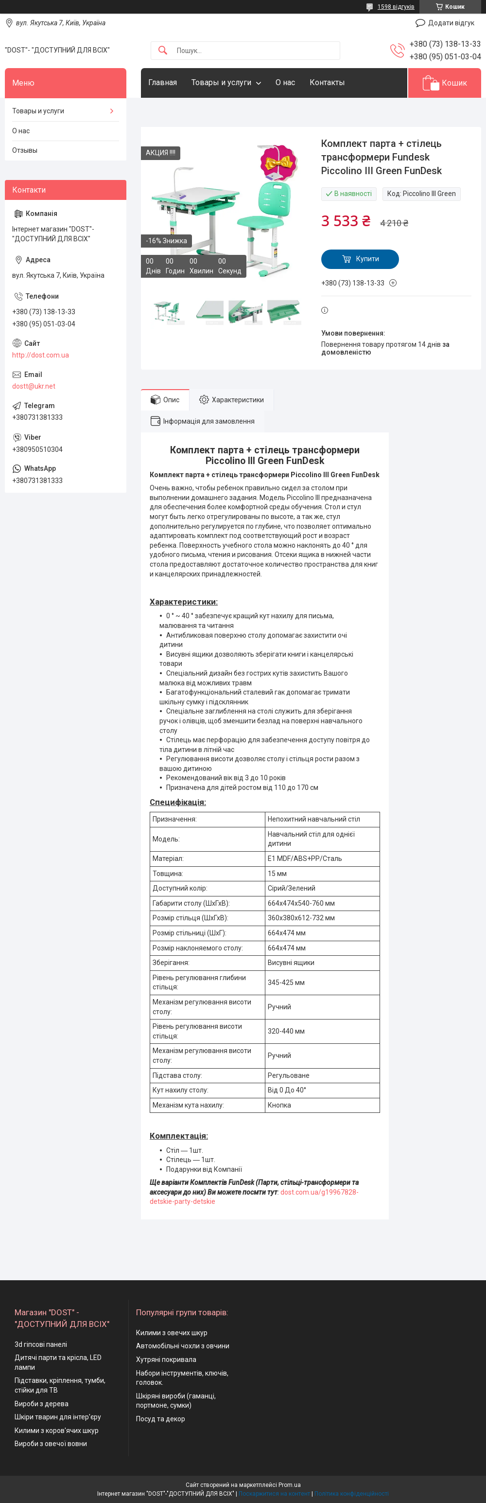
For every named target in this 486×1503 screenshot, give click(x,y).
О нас (285, 82)
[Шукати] (163, 50)
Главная (162, 82)
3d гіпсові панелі (41, 1344)
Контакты (327, 82)
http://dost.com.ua (40, 355)
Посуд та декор (160, 1419)
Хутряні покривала (166, 1359)
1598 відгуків (396, 6)
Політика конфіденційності (351, 1493)
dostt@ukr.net (33, 386)
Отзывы (24, 150)
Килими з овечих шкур (172, 1333)
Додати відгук (451, 23)
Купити (367, 259)
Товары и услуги (221, 82)
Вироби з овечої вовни (51, 1444)
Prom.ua (289, 1485)
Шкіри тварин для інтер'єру (58, 1417)
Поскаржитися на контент (274, 1493)
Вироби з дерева (42, 1404)
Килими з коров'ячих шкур (57, 1430)
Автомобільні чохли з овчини (182, 1346)
